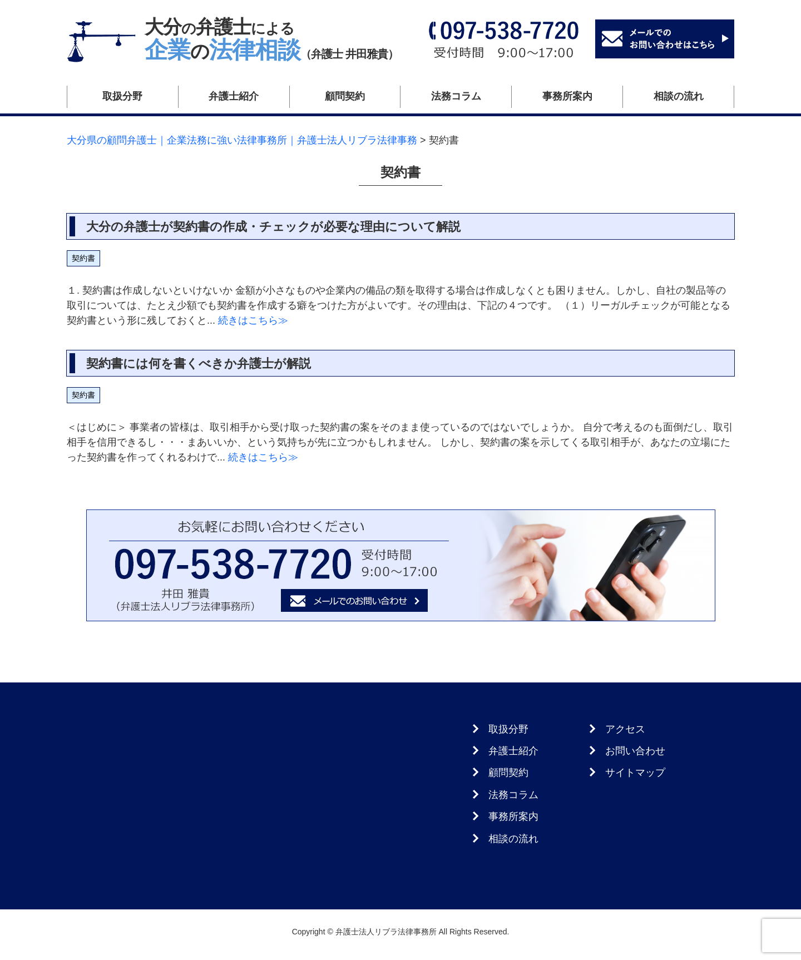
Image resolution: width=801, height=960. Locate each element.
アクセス (625, 729)
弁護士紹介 (234, 96)
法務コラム (456, 96)
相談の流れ (679, 96)
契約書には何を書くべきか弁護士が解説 (198, 363)
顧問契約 (345, 96)
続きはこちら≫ (251, 320)
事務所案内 (567, 96)
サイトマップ (635, 772)
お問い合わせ (635, 750)
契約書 (83, 258)
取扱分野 (122, 96)
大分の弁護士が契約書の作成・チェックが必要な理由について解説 (273, 227)
